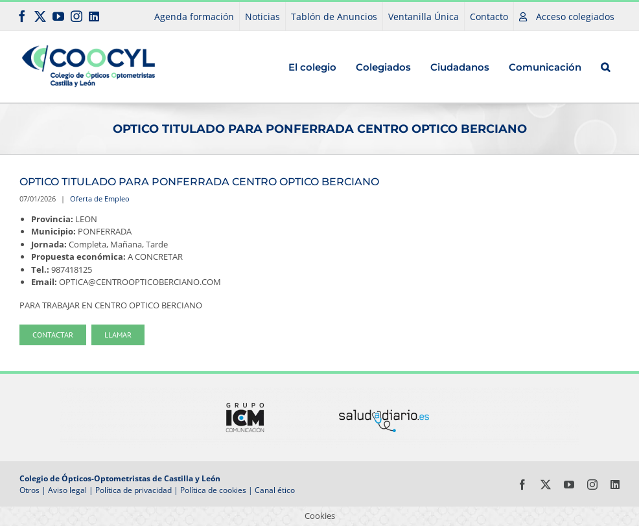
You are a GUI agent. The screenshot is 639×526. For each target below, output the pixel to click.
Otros (29, 490)
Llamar (118, 334)
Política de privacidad (133, 490)
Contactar (52, 334)
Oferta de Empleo (100, 198)
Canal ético (275, 490)
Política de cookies (213, 490)
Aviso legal (67, 490)
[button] (605, 66)
